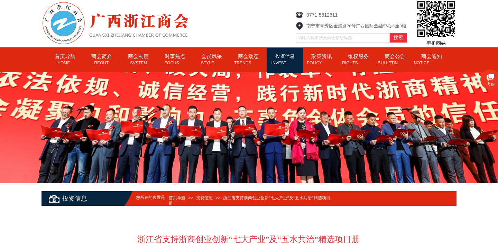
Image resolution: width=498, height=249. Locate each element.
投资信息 (204, 197)
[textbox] (343, 38)
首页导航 (177, 197)
